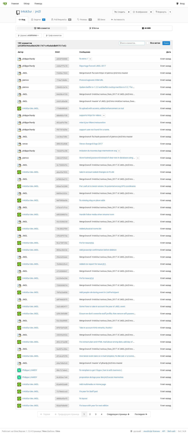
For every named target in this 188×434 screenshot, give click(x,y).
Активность (118, 19)
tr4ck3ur (26, 11)
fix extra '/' (83, 59)
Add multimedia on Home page (92, 384)
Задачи (38, 19)
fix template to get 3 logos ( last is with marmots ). (100, 370)
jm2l (38, 11)
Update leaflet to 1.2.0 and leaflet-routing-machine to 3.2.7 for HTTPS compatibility (115, 87)
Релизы (84, 19)
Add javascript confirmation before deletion (98, 250)
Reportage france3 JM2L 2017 (92, 66)
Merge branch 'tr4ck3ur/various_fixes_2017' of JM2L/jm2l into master (109, 94)
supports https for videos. (90, 115)
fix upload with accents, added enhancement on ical (101, 108)
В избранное (140, 12)
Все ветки (156, 43)
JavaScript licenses (151, 431)
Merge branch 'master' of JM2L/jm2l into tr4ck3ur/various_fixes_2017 (109, 101)
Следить (119, 12)
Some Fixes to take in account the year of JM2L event (102, 306)
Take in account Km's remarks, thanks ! (95, 328)
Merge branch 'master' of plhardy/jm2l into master (100, 363)
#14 (92, 278)
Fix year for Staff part (88, 391)
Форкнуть (160, 12)
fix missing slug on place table (92, 200)
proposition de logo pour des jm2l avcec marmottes (101, 377)
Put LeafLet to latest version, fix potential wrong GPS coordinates (107, 186)
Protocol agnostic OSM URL (91, 80)
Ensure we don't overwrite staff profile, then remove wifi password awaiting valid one (115, 313)
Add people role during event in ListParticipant (99, 292)
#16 (92, 243)
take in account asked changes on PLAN (96, 172)
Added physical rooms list (90, 229)
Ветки (94, 28)
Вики (101, 19)
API (163, 431)
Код (22, 19)
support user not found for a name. (94, 129)
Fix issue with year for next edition (93, 405)
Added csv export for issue (90, 264)
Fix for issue (84, 278)
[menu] (135, 431)
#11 (104, 264)
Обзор (26, 3)
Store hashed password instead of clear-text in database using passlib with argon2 (114, 158)
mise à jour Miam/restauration (92, 122)
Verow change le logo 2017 (91, 144)
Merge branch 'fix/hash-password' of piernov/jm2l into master (106, 137)
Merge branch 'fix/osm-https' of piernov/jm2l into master (103, 73)
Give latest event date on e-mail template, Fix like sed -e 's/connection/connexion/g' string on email (121, 356)
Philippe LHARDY (29, 370)
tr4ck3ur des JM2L (30, 108)
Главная (15, 3)
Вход (180, 3)
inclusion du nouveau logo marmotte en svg (98, 151)
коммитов (42, 28)
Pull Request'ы (61, 19)
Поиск (166, 43)
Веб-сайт (172, 431)
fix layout (83, 398)
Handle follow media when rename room (96, 214)
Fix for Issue (84, 243)
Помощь (38, 3)
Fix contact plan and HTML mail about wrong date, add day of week (108, 342)
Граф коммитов (53, 35)
